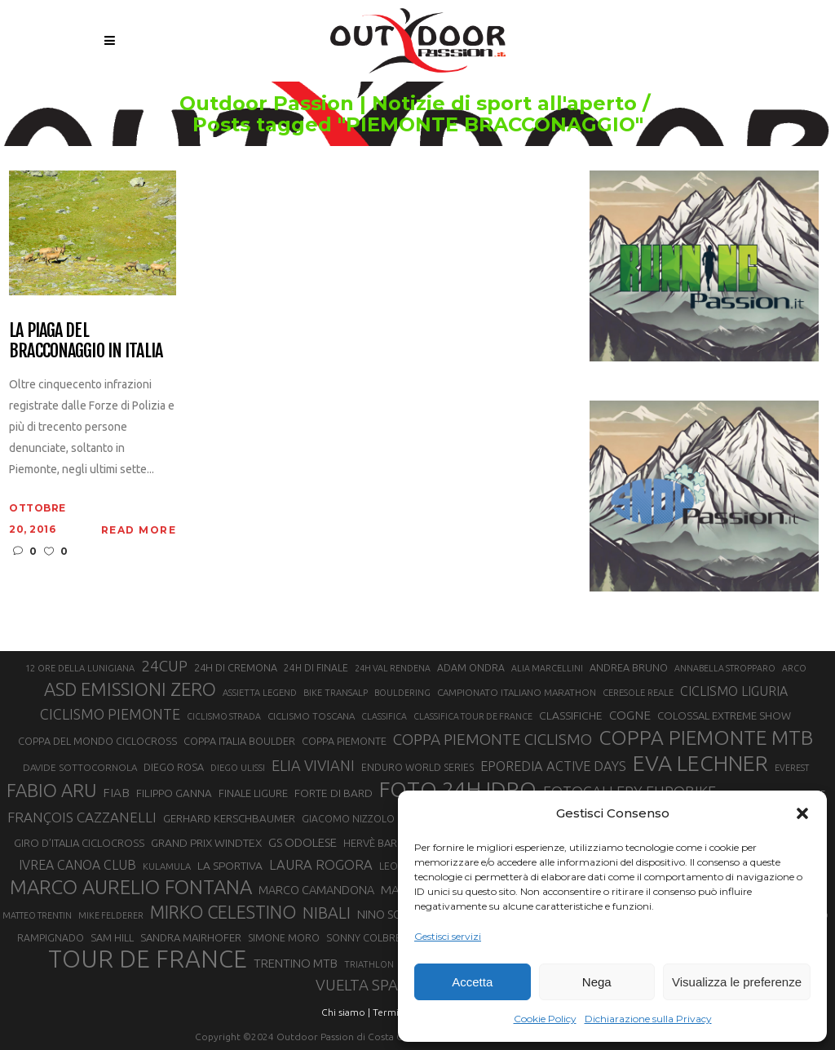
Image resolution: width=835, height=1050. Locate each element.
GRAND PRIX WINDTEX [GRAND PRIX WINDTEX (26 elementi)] (206, 842)
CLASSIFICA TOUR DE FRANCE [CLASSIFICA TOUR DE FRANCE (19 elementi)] (472, 716)
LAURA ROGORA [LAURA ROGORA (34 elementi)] (321, 864)
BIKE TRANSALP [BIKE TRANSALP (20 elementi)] (335, 693)
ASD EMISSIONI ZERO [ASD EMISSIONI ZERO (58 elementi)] (130, 689)
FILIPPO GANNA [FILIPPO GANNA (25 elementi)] (174, 793)
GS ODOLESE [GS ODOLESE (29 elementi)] (302, 842)
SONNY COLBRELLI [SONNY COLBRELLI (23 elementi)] (369, 937)
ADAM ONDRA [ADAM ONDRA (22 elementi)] (471, 667)
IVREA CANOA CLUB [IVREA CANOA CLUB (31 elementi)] (77, 864)
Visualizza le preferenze (737, 982)
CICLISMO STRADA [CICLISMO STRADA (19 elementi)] (224, 716)
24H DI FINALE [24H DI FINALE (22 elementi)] (316, 667)
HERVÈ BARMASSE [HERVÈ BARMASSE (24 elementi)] (386, 842)
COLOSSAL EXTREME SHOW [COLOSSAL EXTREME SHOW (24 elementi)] (724, 715)
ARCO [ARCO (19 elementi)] (794, 668)
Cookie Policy (545, 1018)
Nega (597, 982)
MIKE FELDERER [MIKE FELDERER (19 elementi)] (111, 915)
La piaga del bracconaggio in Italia (85, 340)
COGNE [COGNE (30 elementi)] (630, 715)
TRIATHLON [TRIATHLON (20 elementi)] (369, 964)
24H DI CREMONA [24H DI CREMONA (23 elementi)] (235, 667)
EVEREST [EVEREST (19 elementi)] (792, 768)
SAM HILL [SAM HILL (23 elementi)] (112, 937)
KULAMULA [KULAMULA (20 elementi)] (167, 866)
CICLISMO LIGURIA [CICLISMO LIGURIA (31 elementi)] (734, 691)
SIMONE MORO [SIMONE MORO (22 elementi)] (284, 938)
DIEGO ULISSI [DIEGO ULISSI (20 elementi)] (237, 768)
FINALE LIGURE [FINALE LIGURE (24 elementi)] (253, 793)
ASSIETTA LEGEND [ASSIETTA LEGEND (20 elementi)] (260, 693)
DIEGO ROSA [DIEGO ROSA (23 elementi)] (174, 767)
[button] (802, 813)
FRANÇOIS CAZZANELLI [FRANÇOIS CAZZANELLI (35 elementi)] (82, 817)
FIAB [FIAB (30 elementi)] (116, 793)
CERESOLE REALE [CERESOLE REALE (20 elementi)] (638, 693)
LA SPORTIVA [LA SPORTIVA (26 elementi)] (230, 865)
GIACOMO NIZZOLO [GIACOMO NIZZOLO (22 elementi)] (348, 818)
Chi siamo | (345, 1012)
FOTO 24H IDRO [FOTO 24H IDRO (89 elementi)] (458, 789)
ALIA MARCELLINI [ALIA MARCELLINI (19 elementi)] (547, 668)
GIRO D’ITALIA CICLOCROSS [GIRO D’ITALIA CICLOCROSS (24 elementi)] (79, 842)
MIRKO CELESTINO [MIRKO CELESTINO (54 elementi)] (223, 912)
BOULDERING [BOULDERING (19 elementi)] (402, 693)
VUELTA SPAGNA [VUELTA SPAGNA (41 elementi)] (372, 985)
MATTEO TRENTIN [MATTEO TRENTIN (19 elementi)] (37, 915)
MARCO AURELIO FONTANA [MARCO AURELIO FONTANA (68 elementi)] (131, 887)
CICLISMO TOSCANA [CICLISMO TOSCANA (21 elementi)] (311, 716)
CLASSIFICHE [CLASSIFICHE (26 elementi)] (571, 715)
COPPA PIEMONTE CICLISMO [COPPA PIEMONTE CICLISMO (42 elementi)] (492, 739)
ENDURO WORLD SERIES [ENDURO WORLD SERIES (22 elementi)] (417, 767)
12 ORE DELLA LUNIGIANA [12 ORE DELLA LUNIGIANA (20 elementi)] (80, 668)
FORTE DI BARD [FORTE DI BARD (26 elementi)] (333, 793)
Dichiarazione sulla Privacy (648, 1018)
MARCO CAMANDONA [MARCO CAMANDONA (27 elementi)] (316, 890)
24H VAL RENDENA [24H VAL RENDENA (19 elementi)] (393, 668)
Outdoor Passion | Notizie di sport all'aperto (374, 103)
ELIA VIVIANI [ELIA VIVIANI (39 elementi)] (313, 765)
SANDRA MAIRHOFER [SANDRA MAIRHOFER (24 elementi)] (190, 937)
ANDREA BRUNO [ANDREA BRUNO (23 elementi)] (629, 667)
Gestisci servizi (447, 936)
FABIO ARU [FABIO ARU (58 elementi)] (51, 790)
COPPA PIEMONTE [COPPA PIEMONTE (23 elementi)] (344, 741)
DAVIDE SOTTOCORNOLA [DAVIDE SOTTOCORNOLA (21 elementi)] (80, 767)
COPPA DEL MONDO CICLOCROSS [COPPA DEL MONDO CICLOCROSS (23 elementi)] (97, 741)
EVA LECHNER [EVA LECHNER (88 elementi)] (700, 762)
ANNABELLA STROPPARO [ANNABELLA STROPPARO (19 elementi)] (724, 668)
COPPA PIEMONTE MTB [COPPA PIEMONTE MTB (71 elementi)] (706, 737)
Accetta (472, 982)
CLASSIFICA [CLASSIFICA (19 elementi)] (384, 716)
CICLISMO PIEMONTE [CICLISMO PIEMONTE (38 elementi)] (110, 714)
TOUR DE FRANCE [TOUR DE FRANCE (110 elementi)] (147, 959)
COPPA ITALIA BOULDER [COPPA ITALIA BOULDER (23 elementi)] (239, 741)
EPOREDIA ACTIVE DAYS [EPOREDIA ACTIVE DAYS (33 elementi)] (553, 766)
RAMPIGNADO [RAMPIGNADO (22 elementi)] (50, 938)
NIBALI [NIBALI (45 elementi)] (327, 913)
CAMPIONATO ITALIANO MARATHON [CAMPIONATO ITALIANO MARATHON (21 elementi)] (516, 692)
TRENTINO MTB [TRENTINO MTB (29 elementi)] (296, 963)
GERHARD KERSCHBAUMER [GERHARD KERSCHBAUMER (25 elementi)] (229, 819)
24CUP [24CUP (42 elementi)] (164, 666)
